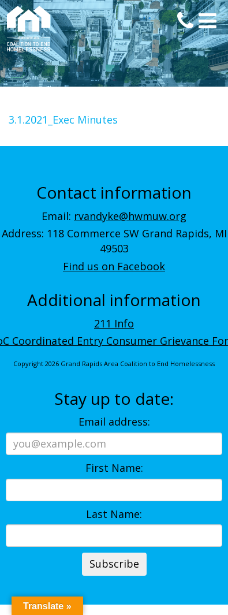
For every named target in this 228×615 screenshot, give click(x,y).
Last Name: (114, 514)
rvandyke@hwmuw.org (130, 216)
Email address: (114, 421)
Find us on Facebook (114, 266)
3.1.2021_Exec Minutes (63, 119)
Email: (114, 216)
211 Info (114, 323)
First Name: (114, 468)
